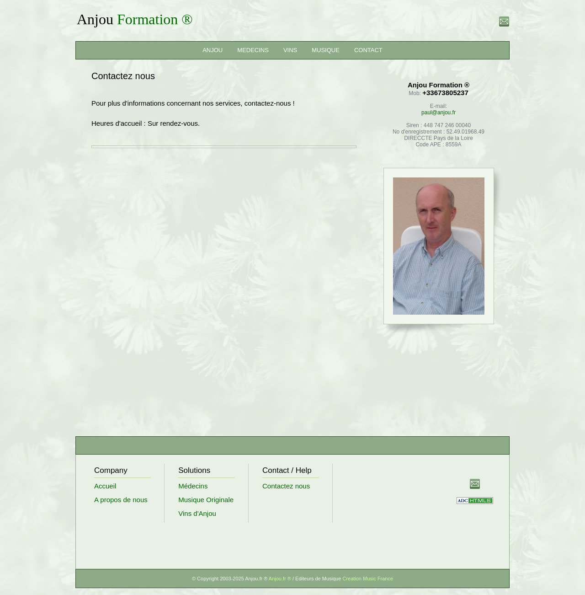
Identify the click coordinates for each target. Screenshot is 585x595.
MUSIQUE (326, 50)
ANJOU (212, 50)
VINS (290, 50)
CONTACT (368, 50)
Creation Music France (367, 578)
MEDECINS (253, 50)
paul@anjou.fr (438, 112)
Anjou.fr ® (280, 578)
